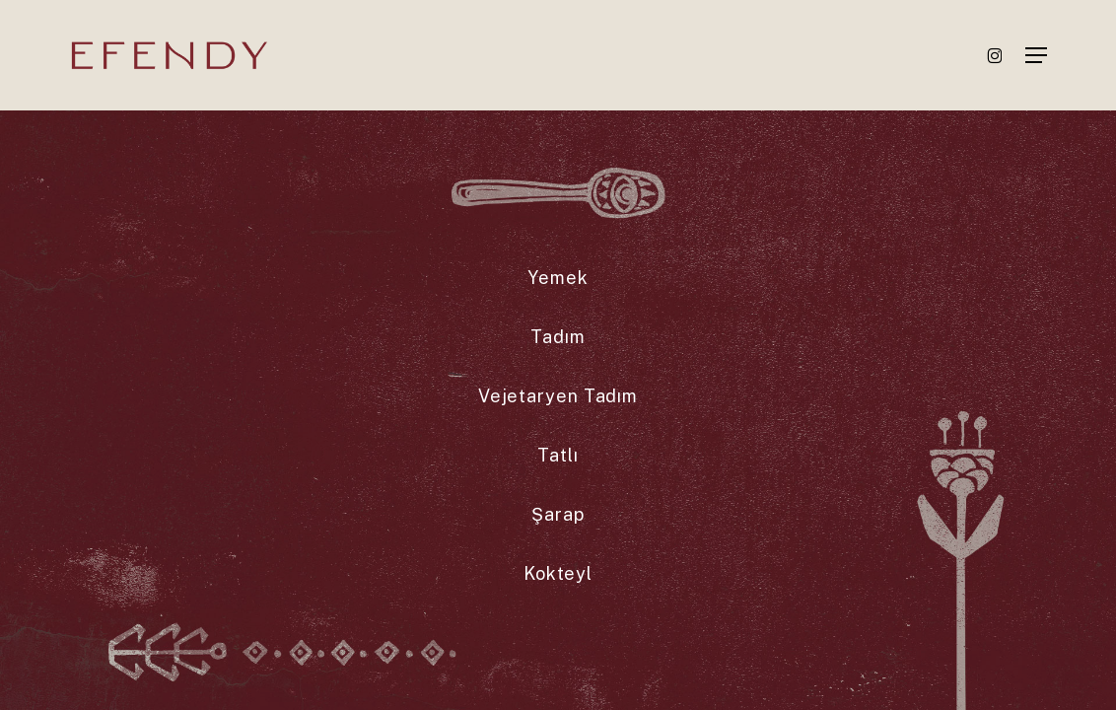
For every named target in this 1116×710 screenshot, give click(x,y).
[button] (1036, 55)
